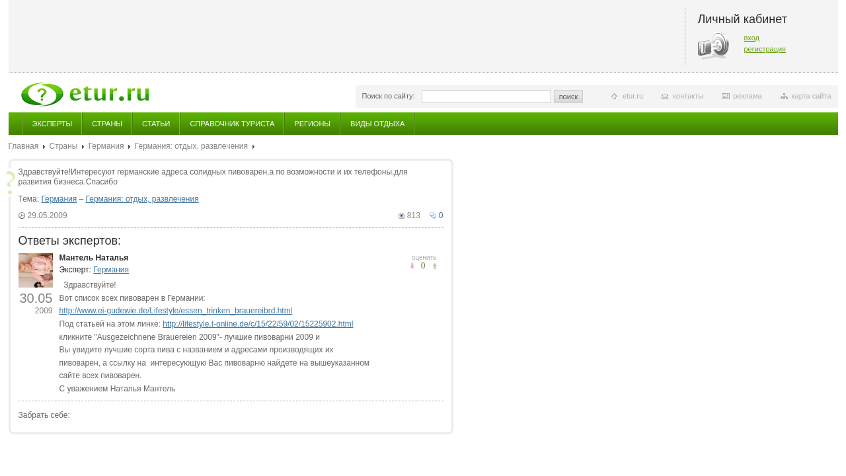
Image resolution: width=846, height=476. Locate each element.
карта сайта (811, 96)
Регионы (312, 124)
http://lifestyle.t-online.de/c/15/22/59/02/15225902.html (258, 324)
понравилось (412, 266)
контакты (688, 96)
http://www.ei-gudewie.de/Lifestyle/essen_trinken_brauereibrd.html (176, 310)
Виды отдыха (377, 124)
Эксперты (52, 124)
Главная (24, 146)
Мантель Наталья (94, 257)
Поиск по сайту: (388, 96)
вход (752, 38)
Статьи (156, 124)
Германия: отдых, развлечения (191, 146)
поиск (568, 96)
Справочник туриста (232, 124)
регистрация (765, 49)
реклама (747, 96)
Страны (107, 124)
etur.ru (633, 96)
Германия (106, 146)
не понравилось (434, 266)
